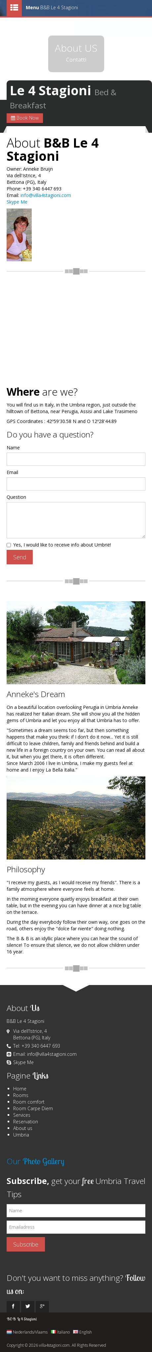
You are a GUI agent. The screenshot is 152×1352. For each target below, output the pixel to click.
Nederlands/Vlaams (27, 1332)
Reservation (25, 1121)
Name (13, 447)
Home (19, 1088)
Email (12, 472)
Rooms (20, 1095)
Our (35, 1161)
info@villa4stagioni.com (45, 195)
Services (21, 1115)
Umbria (21, 1135)
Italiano (60, 1332)
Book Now (25, 118)
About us (22, 1128)
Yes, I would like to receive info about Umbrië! (59, 545)
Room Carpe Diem (33, 1108)
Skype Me (17, 202)
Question (16, 497)
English (82, 1332)
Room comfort (29, 1102)
